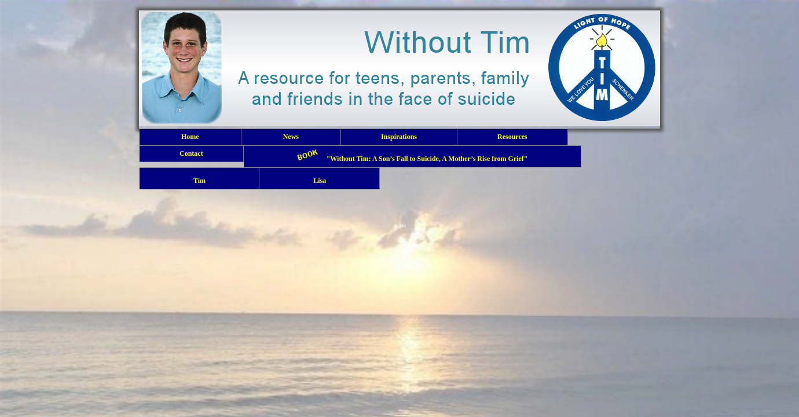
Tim (199, 178)
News (290, 137)
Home (190, 137)
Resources (512, 137)
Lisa (319, 178)
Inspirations (399, 137)
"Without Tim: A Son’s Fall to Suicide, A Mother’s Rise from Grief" (412, 156)
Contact (191, 153)
